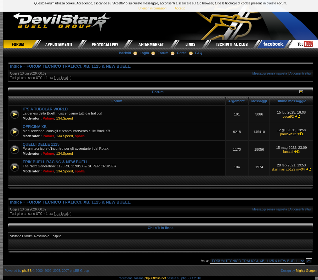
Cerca (182, 53)
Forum (163, 53)
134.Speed (64, 118)
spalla (80, 136)
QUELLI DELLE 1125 (41, 144)
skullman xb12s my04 (288, 169)
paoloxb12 (288, 134)
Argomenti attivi (300, 73)
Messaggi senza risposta (269, 73)
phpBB (26, 270)
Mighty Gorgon (306, 270)
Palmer (48, 118)
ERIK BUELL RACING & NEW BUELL (55, 162)
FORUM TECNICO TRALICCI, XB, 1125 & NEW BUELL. (78, 66)
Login (144, 53)
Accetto (180, 8)
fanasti (288, 152)
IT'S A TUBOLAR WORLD (45, 109)
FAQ (198, 53)
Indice (16, 66)
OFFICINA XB (35, 127)
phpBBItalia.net (155, 278)
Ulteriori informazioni (153, 8)
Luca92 (288, 116)
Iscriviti (125, 53)
